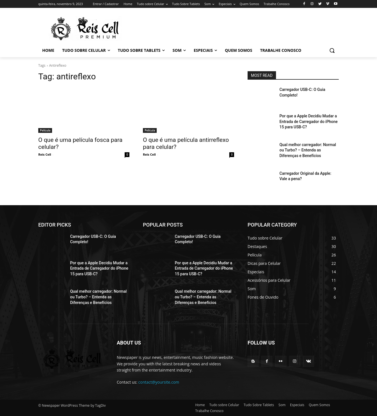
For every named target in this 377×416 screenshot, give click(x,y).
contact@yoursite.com (158, 382)
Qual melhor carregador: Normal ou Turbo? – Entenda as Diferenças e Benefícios (307, 150)
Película (45, 130)
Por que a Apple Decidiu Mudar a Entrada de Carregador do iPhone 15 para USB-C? (308, 121)
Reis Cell (44, 154)
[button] (332, 50)
